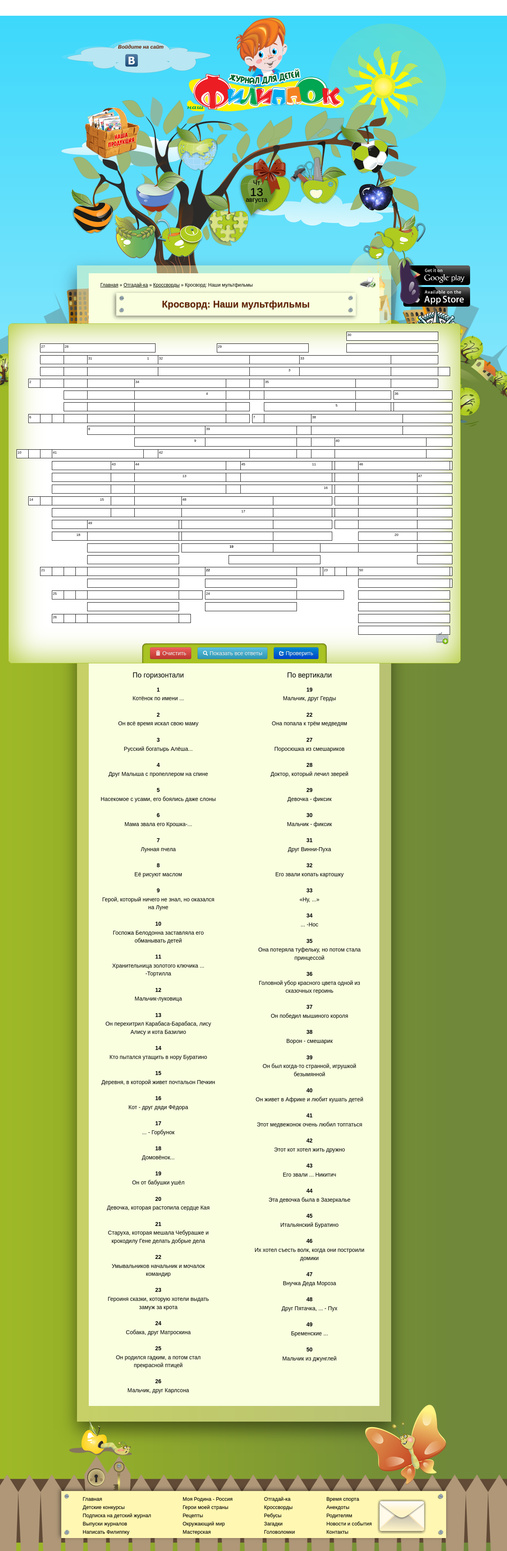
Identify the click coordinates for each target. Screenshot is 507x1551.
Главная (110, 285)
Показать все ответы (232, 653)
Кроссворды (166, 285)
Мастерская (197, 1532)
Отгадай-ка (136, 285)
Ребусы (273, 1515)
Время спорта (342, 1499)
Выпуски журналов (105, 1524)
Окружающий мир (204, 1524)
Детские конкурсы (104, 1507)
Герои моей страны (205, 1507)
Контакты (337, 1532)
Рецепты (193, 1515)
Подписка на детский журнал (117, 1515)
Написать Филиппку (106, 1532)
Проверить (296, 653)
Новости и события (349, 1524)
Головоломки (279, 1532)
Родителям (339, 1515)
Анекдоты (338, 1507)
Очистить (170, 653)
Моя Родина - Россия (207, 1499)
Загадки (273, 1524)
